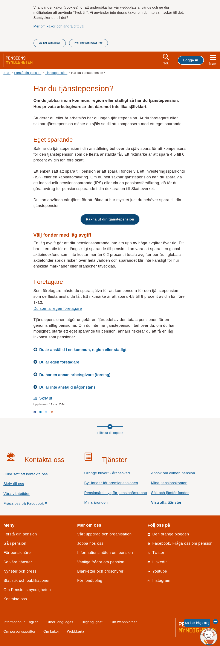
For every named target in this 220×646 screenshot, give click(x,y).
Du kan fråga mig (197, 623)
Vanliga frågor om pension (100, 562)
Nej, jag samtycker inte (88, 42)
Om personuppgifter (19, 631)
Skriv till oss (13, 484)
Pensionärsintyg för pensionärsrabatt (115, 493)
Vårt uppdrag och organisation (104, 534)
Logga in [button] (190, 60)
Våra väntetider (16, 494)
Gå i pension (14, 543)
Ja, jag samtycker (49, 42)
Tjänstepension (56, 72)
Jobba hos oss (90, 543)
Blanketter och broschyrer (100, 571)
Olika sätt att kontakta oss (25, 474)
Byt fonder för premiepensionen (111, 483)
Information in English (20, 622)
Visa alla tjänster (166, 502)
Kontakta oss (15, 599)
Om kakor (51, 631)
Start (7, 72)
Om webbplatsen (124, 622)
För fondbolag (89, 580)
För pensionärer (17, 552)
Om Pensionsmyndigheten (27, 590)
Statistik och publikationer (26, 580)
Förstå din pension (27, 72)
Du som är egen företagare (58, 308)
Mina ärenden (96, 502)
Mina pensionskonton (169, 483)
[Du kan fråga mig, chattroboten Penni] (209, 637)
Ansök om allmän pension (173, 473)
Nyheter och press (19, 571)
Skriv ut (45, 398)
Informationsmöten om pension (105, 552)
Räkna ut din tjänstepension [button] (110, 219)
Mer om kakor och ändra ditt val (59, 26)
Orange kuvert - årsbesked (107, 473)
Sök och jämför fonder (170, 493)
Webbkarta (75, 631)
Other (59, 622)
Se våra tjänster (17, 562)
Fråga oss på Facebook (32, 505)
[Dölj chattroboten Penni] (215, 621)
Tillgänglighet (92, 622)
